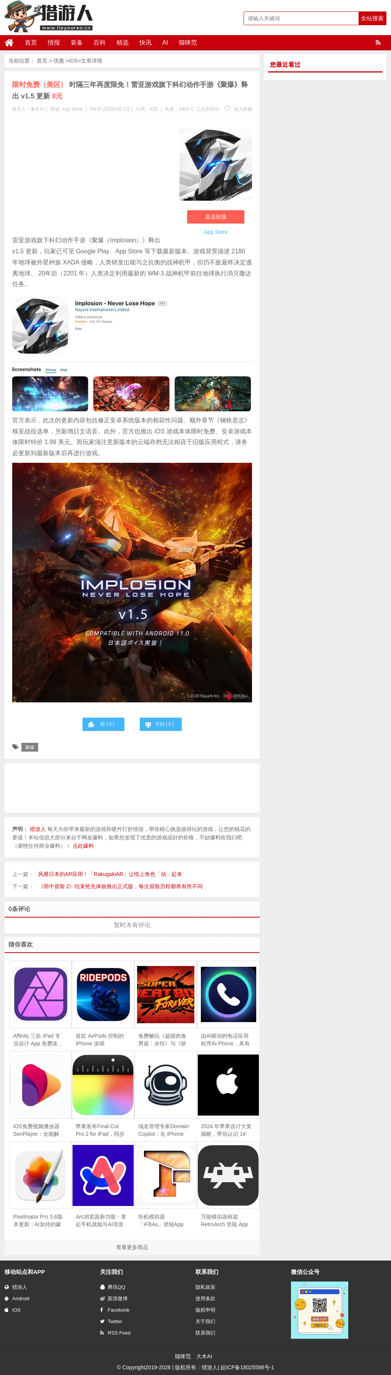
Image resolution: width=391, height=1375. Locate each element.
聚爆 (29, 747)
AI (165, 42)
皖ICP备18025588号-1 (247, 1367)
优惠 (58, 61)
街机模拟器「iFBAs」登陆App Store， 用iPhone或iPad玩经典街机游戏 (162, 1221)
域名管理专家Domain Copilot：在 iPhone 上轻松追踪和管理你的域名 (163, 1130)
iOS (13, 1310)
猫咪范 (188, 42)
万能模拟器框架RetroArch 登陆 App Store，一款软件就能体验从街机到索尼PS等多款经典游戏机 (226, 1221)
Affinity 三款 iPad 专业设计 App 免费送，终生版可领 (38, 1040)
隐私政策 (205, 1287)
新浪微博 (114, 1298)
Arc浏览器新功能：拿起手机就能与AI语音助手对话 (101, 1221)
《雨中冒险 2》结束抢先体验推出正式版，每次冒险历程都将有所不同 (120, 886)
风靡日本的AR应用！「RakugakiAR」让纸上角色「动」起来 (110, 874)
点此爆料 (83, 846)
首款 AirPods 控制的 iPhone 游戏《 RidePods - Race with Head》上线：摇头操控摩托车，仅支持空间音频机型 (101, 1040)
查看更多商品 (132, 1247)
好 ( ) (107, 724)
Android (17, 1298)
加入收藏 (238, 109)
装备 (77, 42)
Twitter (111, 1321)
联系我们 (205, 1333)
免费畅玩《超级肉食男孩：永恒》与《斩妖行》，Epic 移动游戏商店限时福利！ (162, 1040)
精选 (122, 42)
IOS (73, 61)
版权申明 (205, 1310)
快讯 (145, 42)
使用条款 (205, 1298)
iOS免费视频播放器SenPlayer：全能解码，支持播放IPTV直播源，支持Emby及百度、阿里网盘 (39, 1130)
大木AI (204, 1356)
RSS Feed (115, 1333)
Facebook (114, 1310)
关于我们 (205, 1321)
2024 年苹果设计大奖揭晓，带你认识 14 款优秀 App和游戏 (226, 1130)
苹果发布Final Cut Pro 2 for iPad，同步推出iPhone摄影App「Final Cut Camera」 (100, 1130)
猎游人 (16, 1287)
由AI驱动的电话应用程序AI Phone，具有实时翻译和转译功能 (225, 1040)
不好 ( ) (164, 724)
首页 (31, 42)
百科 (100, 42)
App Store (72, 109)
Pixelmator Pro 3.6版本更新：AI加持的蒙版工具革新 (38, 1221)
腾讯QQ (112, 1287)
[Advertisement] (92, 177)
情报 (54, 42)
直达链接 (215, 217)
